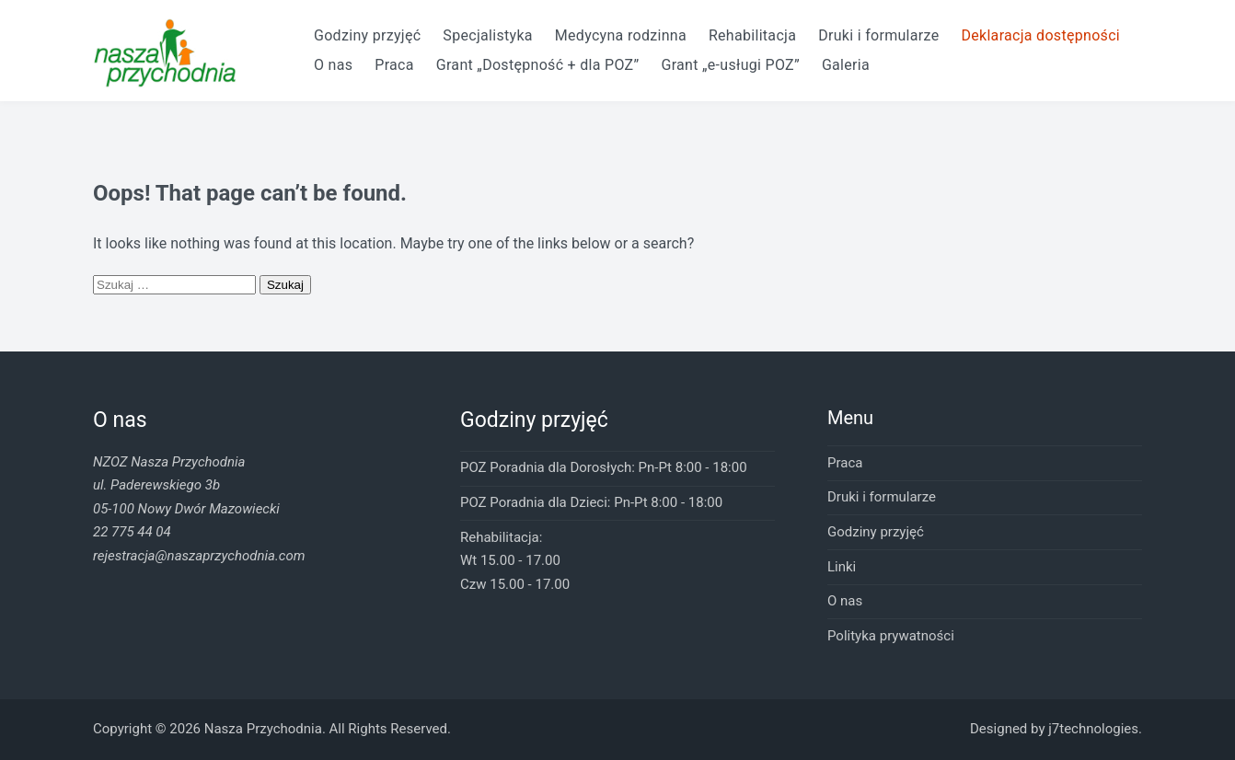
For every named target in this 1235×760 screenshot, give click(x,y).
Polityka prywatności (890, 636)
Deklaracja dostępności (1040, 35)
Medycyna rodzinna (621, 35)
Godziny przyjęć (367, 35)
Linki (841, 566)
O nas (333, 65)
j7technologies (1093, 728)
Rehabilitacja (752, 35)
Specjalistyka (487, 35)
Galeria (846, 65)
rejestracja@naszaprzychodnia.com (199, 555)
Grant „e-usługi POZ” (730, 65)
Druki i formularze (878, 35)
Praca (394, 65)
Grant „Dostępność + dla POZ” (538, 65)
